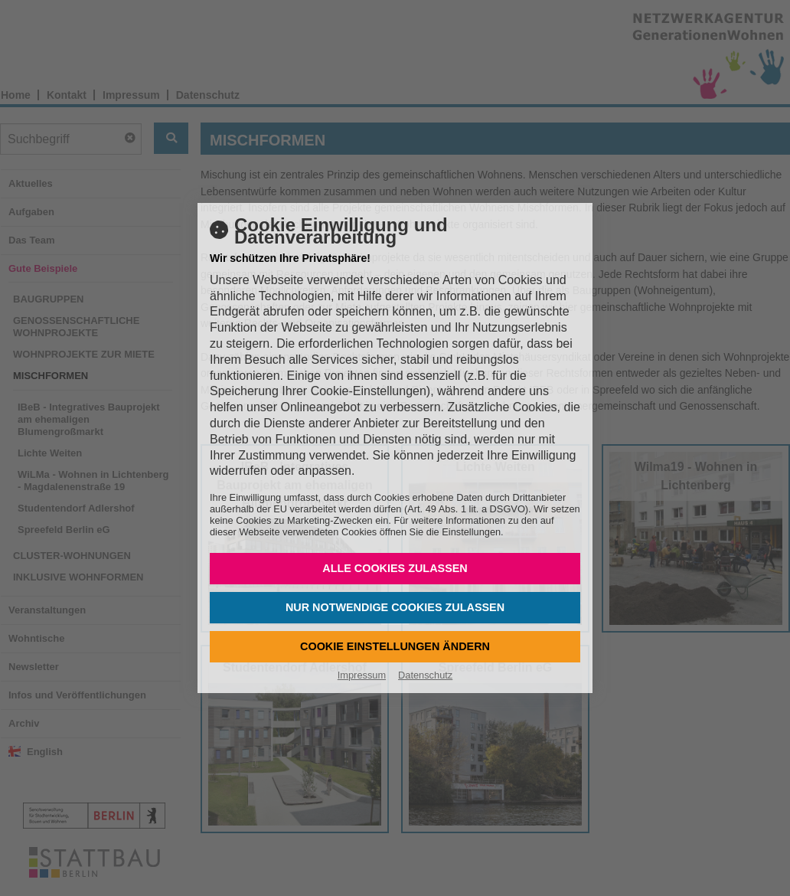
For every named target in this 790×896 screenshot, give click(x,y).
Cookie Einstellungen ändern (395, 646)
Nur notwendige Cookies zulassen (395, 607)
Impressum (362, 675)
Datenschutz (425, 675)
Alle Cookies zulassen (395, 568)
